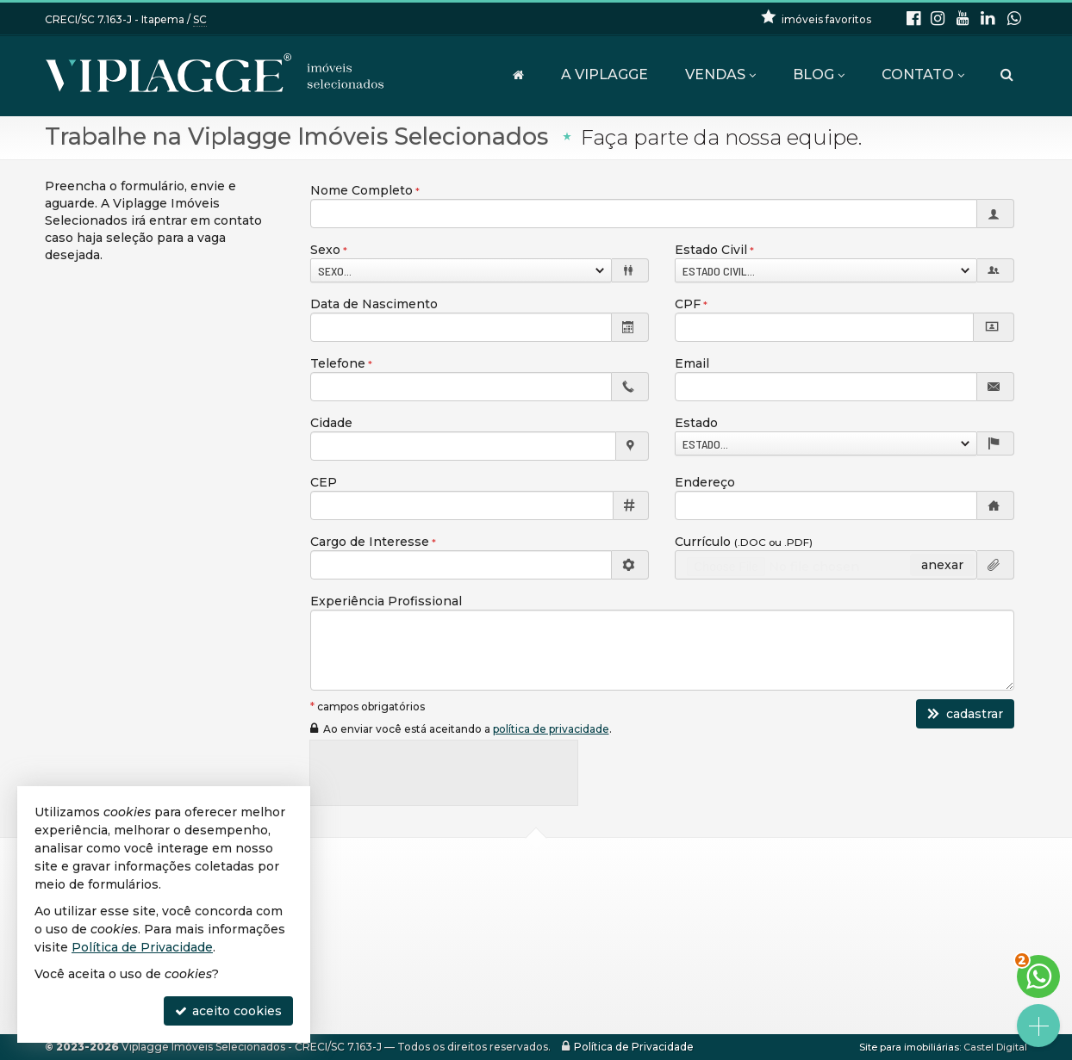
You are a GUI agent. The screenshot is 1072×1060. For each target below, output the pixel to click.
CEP (323, 482)
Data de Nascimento (374, 304)
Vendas (720, 74)
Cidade (331, 423)
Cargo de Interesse (369, 541)
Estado (696, 423)
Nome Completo (361, 190)
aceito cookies (228, 1011)
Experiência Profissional (386, 601)
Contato (923, 74)
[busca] (1007, 74)
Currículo (744, 541)
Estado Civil (711, 249)
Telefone (337, 363)
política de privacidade (551, 728)
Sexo (325, 249)
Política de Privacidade (634, 1046)
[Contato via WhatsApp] (1038, 976)
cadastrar (965, 714)
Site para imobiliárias (909, 1047)
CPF (688, 304)
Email (692, 363)
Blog (819, 74)
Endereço (705, 482)
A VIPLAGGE (604, 74)
